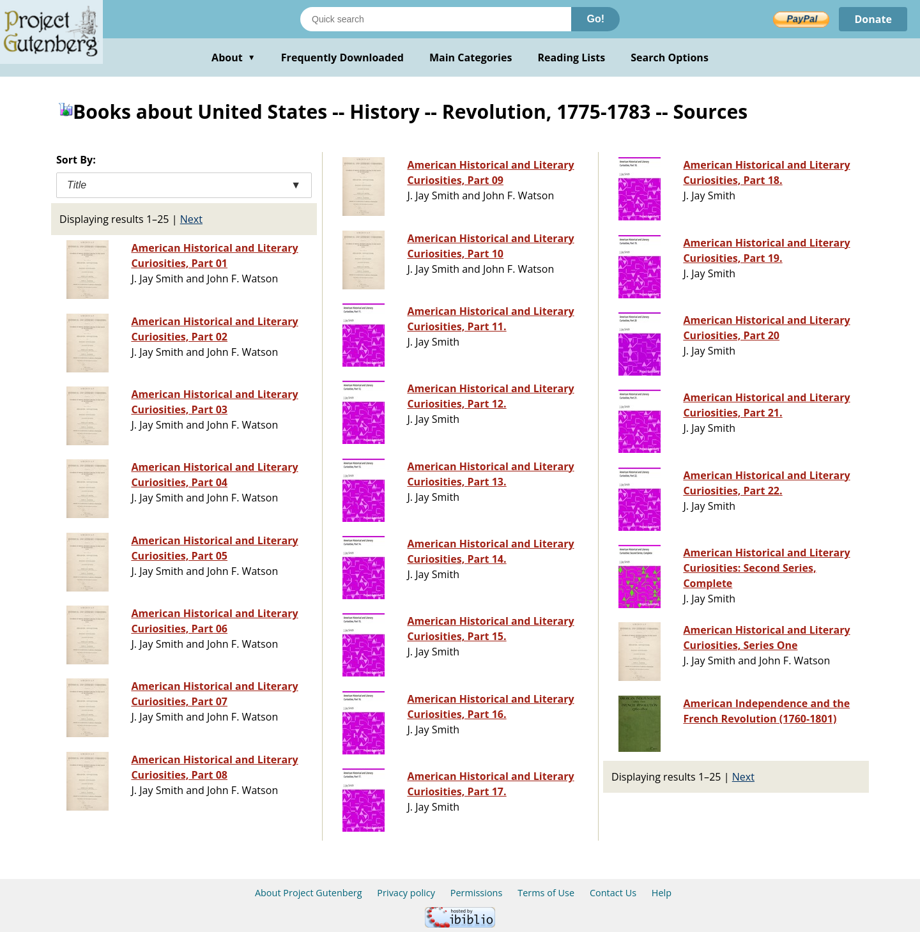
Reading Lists (572, 57)
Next (191, 219)
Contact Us (613, 893)
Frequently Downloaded (342, 57)
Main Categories (470, 57)
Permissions (476, 893)
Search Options (670, 57)
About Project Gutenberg (308, 893)
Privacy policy (406, 893)
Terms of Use (546, 893)
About (233, 57)
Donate (873, 19)
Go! (595, 18)
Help (661, 893)
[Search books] (435, 19)
